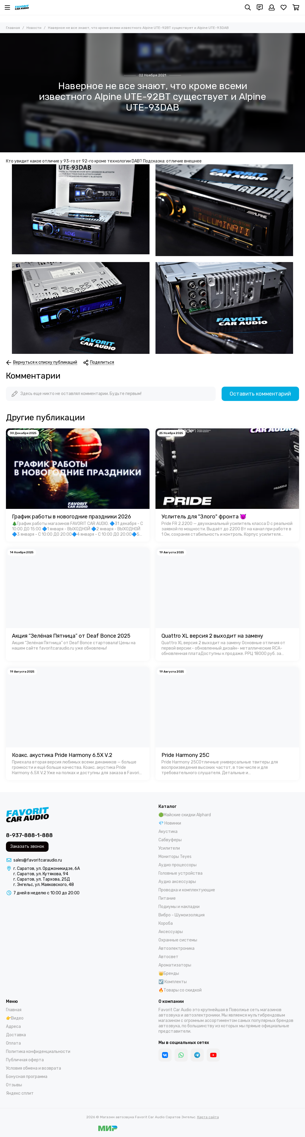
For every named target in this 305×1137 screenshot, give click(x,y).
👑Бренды (168, 973)
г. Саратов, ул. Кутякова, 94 (40, 873)
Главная (13, 28)
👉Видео (15, 1018)
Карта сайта (208, 1117)
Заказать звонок (27, 846)
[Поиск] (248, 7)
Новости (34, 28)
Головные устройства (180, 873)
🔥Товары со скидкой (180, 990)
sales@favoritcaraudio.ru (37, 860)
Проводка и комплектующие (186, 890)
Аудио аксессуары (177, 881)
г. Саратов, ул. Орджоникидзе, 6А (46, 868)
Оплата (13, 1043)
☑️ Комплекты (172, 981)
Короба (165, 923)
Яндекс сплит (20, 1093)
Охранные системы (177, 940)
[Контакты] (260, 7)
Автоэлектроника (176, 948)
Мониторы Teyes (175, 856)
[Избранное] (284, 7)
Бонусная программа (26, 1076)
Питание (167, 898)
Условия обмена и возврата (33, 1068)
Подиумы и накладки (179, 906)
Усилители (169, 848)
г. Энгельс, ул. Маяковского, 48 (43, 884)
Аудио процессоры (177, 865)
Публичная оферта (25, 1059)
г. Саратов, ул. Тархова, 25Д (41, 879)
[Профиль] (272, 7)
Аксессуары (170, 931)
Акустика (168, 831)
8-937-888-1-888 (29, 835)
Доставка (16, 1034)
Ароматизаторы (174, 965)
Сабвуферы (170, 839)
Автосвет (168, 956)
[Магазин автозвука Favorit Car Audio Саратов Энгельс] (22, 7)
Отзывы (14, 1085)
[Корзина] (296, 7)
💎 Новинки (169, 823)
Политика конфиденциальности (38, 1051)
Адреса (13, 1026)
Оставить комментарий (260, 394)
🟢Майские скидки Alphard (184, 814)
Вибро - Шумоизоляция (181, 915)
